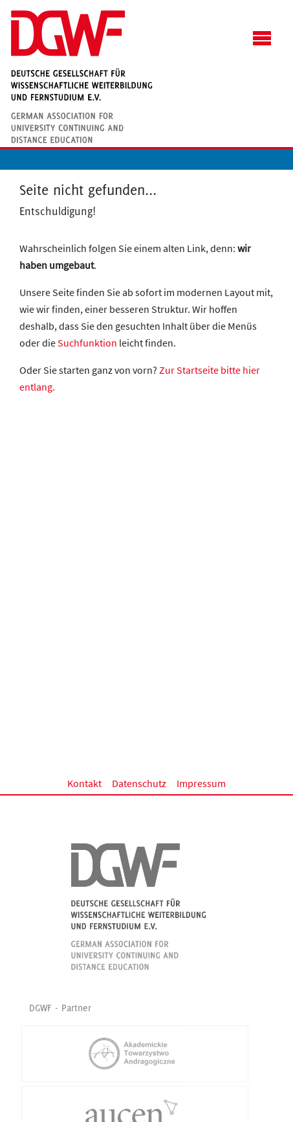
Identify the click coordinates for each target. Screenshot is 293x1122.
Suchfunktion (87, 342)
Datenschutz (139, 783)
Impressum (201, 783)
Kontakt (84, 783)
